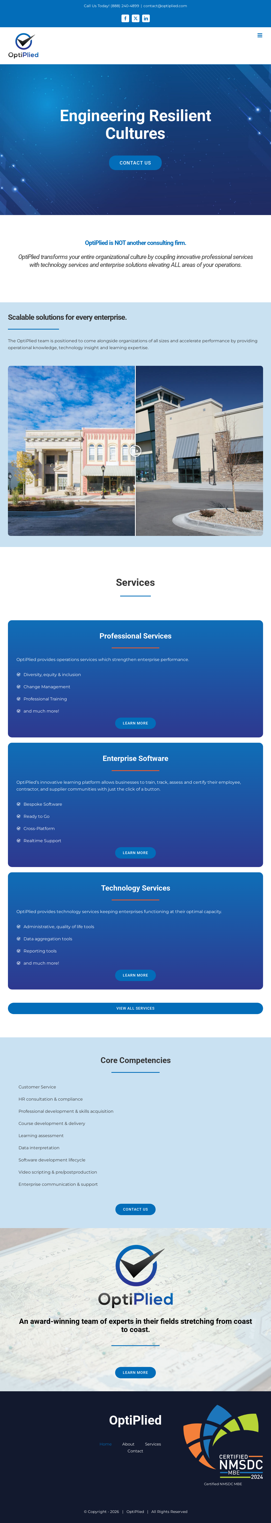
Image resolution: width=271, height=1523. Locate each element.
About (128, 1444)
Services (153, 1444)
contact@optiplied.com (165, 5)
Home (106, 1444)
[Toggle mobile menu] (260, 35)
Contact (135, 1450)
